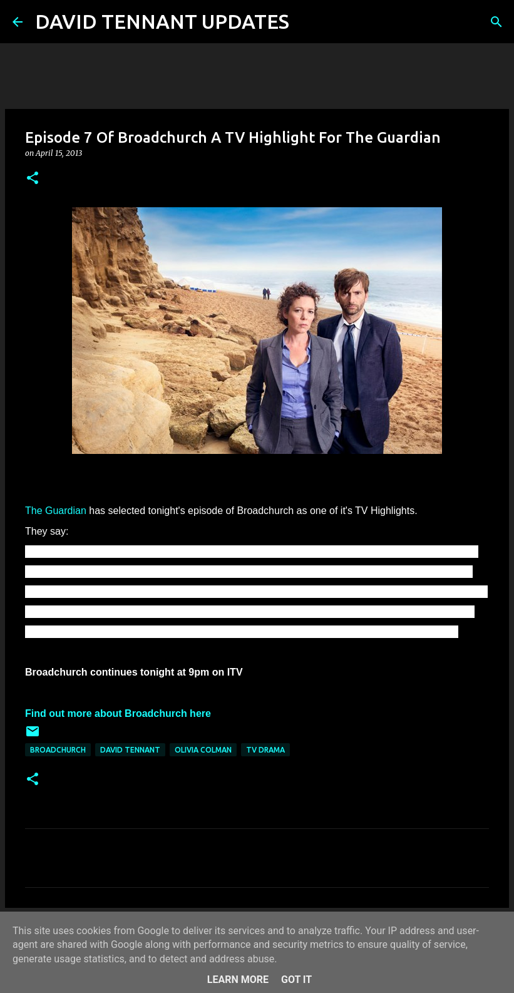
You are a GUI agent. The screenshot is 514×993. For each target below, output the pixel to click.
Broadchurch (58, 750)
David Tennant (130, 750)
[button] (32, 178)
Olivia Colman (203, 750)
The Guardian (55, 510)
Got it (296, 979)
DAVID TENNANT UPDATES (162, 21)
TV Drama (265, 750)
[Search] (306, 22)
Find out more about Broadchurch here (118, 713)
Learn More (238, 979)
